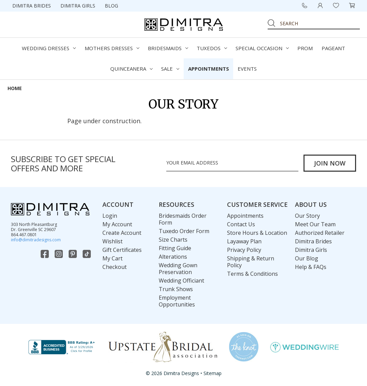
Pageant (333, 48)
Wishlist (112, 241)
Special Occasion (262, 48)
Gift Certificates (122, 250)
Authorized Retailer (319, 233)
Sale (170, 68)
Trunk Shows (176, 289)
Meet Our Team (315, 224)
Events (247, 68)
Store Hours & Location (257, 233)
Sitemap (212, 373)
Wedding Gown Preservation (178, 268)
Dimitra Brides (31, 5)
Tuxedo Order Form (184, 231)
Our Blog (306, 258)
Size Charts (173, 239)
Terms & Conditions (252, 273)
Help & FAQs (310, 267)
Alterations (173, 256)
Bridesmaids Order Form (183, 219)
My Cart (112, 258)
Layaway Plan (244, 241)
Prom (305, 48)
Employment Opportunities (177, 301)
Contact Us (241, 224)
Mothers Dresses (112, 48)
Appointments (208, 68)
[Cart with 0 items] (352, 5)
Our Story (307, 215)
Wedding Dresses (49, 48)
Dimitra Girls (77, 5)
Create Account (121, 233)
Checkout (114, 267)
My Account (117, 224)
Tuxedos (212, 48)
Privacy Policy (244, 250)
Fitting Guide (175, 248)
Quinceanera (131, 68)
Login (109, 215)
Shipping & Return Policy (250, 262)
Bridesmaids (168, 48)
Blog (111, 5)
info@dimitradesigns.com (36, 240)
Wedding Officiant (181, 280)
